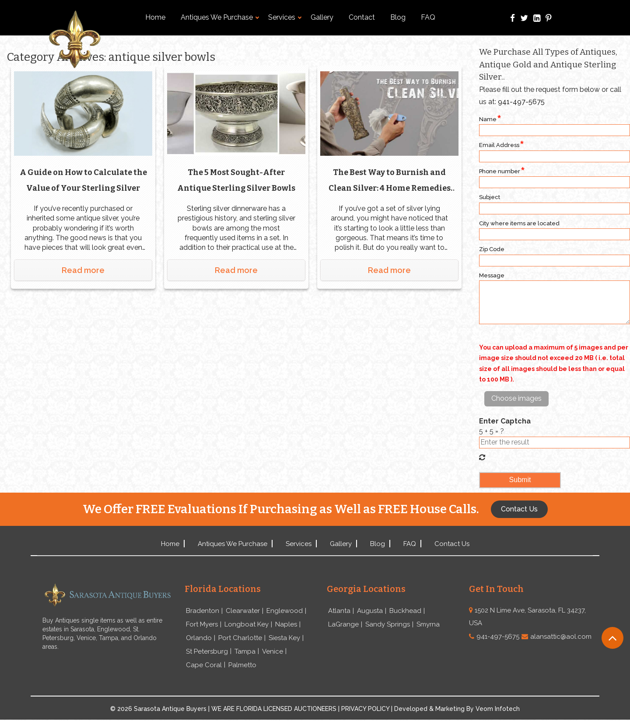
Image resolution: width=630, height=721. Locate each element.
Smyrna (428, 625)
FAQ (428, 17)
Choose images (516, 398)
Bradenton (202, 611)
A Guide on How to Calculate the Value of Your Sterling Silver (83, 179)
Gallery (322, 17)
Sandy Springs (387, 625)
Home (155, 17)
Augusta (370, 611)
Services (284, 17)
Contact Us (451, 544)
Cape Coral (204, 666)
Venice (272, 652)
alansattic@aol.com (561, 636)
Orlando (199, 638)
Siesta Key (284, 638)
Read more (83, 269)
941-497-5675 (521, 102)
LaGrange (343, 625)
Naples (286, 625)
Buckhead (405, 611)
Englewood (284, 611)
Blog (398, 17)
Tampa (245, 652)
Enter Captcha (505, 421)
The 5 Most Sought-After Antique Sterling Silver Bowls (236, 179)
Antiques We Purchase (220, 17)
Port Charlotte (240, 638)
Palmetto (242, 666)
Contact (362, 17)
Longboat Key (246, 625)
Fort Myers (202, 625)
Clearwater (243, 611)
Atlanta (339, 611)
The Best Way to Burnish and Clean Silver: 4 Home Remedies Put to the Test (390, 181)
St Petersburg (207, 652)
